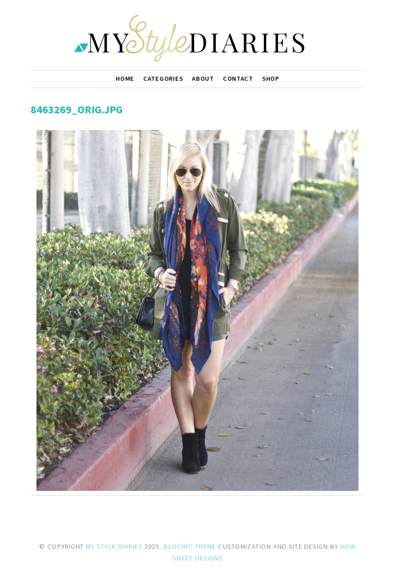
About (203, 78)
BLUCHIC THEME (189, 546)
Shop (270, 78)
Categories (163, 78)
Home (125, 78)
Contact (238, 78)
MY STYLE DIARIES (114, 546)
